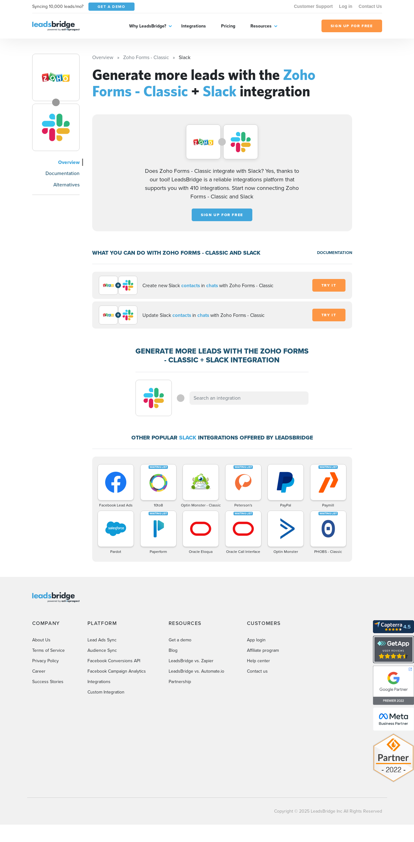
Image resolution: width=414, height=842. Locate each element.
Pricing (228, 26)
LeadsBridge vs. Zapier (191, 660)
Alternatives (66, 184)
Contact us (257, 671)
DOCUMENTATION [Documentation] (334, 253)
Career (38, 671)
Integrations (193, 26)
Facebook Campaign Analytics (116, 671)
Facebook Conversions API (113, 660)
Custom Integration (105, 692)
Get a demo (180, 640)
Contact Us (370, 6)
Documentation (62, 173)
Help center (258, 660)
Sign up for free (222, 215)
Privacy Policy (45, 660)
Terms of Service (48, 650)
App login (256, 640)
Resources (261, 26)
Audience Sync (102, 650)
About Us (41, 640)
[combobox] (249, 398)
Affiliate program (263, 650)
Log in (345, 6)
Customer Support (313, 6)
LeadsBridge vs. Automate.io (196, 671)
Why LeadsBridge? (147, 26)
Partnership (180, 681)
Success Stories (47, 681)
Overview (69, 162)
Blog (173, 650)
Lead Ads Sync (102, 640)
